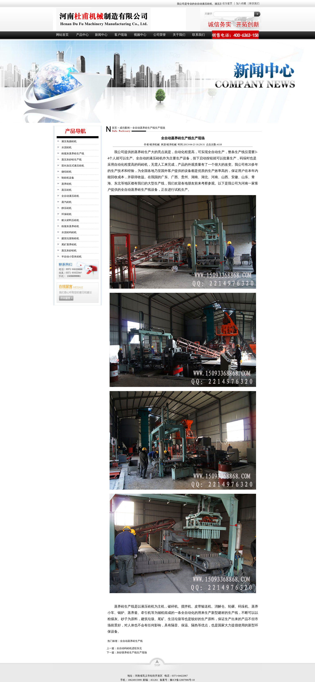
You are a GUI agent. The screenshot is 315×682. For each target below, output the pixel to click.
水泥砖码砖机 (69, 232)
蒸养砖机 (66, 183)
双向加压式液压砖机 (72, 165)
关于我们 (179, 34)
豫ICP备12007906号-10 (182, 679)
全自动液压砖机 (70, 195)
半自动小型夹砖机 (71, 256)
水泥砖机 (66, 147)
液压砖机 (126, 19)
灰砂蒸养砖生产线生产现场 (132, 652)
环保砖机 (66, 214)
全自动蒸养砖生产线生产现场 (148, 127)
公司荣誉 (159, 34)
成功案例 (125, 127)
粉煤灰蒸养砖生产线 (72, 153)
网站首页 (62, 34)
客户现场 (120, 34)
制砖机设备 (67, 177)
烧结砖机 (66, 171)
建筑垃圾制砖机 (70, 238)
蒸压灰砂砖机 (69, 250)
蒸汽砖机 (66, 202)
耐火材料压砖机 (70, 220)
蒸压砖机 (66, 189)
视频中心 (140, 34)
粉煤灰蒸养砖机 (70, 226)
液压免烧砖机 (69, 141)
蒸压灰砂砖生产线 (71, 159)
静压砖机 (66, 208)
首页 (114, 127)
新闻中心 (101, 34)
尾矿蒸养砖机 (69, 244)
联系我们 (198, 34)
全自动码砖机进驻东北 (129, 648)
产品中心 (82, 34)
